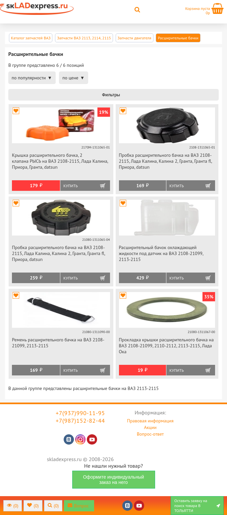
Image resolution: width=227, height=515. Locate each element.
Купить (70, 185)
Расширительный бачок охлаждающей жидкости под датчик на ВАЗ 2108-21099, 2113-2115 (161, 253)
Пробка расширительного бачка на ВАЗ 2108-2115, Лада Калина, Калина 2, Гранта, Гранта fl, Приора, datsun (165, 161)
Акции (150, 427)
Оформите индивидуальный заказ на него (113, 479)
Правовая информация (150, 421)
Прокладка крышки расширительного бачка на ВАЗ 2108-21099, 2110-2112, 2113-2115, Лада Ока (166, 346)
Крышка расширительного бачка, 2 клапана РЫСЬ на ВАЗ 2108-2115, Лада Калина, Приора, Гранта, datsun (60, 161)
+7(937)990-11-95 (80, 413)
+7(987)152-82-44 (80, 420)
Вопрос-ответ (150, 434)
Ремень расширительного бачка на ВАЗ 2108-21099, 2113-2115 (58, 343)
